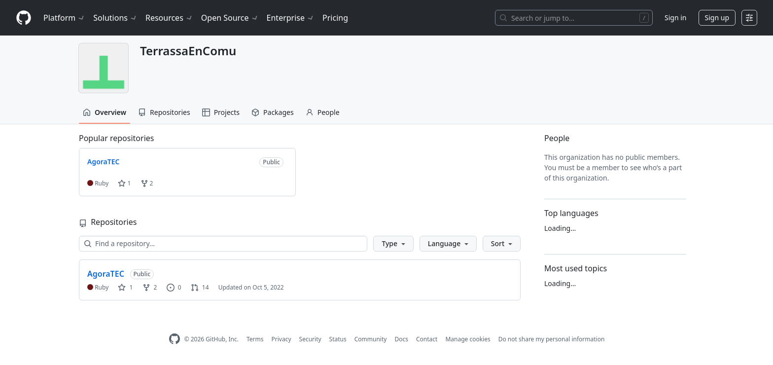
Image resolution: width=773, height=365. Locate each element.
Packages (272, 112)
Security (310, 339)
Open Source (230, 17)
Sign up (717, 17)
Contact (426, 339)
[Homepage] (24, 18)
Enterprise (291, 17)
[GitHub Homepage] (174, 339)
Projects (221, 112)
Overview (104, 112)
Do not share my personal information (551, 339)
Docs (401, 339)
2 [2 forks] (149, 287)
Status (338, 339)
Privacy (281, 339)
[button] (393, 244)
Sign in (675, 17)
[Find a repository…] (223, 244)
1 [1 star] (125, 287)
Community (370, 339)
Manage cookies (467, 339)
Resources (169, 17)
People (323, 112)
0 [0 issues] (174, 287)
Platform (64, 17)
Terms (255, 339)
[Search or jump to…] (573, 17)
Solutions (115, 17)
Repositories (164, 112)
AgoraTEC (105, 273)
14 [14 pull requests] (200, 287)
